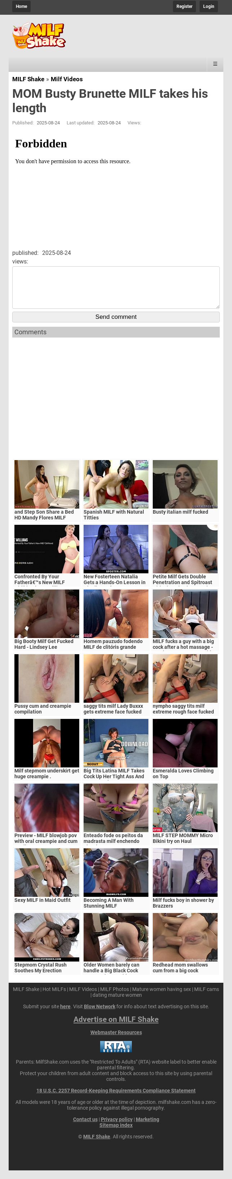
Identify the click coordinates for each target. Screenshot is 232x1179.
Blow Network (99, 1015)
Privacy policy (117, 1128)
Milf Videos (67, 79)
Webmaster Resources (116, 1041)
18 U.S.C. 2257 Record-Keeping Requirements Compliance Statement (116, 1099)
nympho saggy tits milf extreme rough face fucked (183, 717)
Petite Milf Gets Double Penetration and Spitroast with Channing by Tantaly (182, 591)
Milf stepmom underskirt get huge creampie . (46, 782)
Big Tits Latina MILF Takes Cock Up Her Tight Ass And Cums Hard (114, 785)
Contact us (85, 1128)
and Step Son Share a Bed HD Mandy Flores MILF (44, 523)
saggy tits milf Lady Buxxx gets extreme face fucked (113, 717)
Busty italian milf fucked (180, 520)
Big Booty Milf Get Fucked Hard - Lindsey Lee (43, 653)
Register (184, 6)
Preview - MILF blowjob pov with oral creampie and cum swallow (45, 849)
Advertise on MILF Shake (116, 1028)
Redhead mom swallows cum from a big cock (180, 976)
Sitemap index (116, 1134)
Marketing (147, 1128)
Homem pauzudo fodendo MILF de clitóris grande (113, 653)
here (65, 1015)
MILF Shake (28, 79)
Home (21, 6)
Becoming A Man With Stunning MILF (109, 911)
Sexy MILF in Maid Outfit (42, 909)
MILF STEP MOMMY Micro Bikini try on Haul (183, 847)
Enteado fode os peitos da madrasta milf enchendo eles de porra (113, 849)
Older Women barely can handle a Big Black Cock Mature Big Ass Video (111, 979)
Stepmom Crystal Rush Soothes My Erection (40, 976)
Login (208, 6)
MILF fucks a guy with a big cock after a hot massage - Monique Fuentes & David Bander (183, 658)
